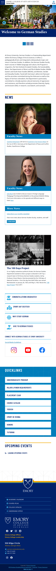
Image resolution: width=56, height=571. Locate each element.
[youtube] (28, 350)
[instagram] (14, 350)
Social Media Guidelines (13, 342)
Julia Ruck (10, 194)
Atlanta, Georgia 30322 (13, 546)
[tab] (24, 44)
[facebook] (42, 350)
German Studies (10, 3)
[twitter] (11, 531)
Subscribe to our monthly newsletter (18, 214)
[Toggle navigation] (53, 2)
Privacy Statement (42, 567)
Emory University (31, 565)
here (12, 200)
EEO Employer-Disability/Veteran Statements (20, 567)
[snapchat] (20, 531)
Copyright (34, 567)
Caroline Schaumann (13, 142)
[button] (4, 22)
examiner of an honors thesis (37, 142)
